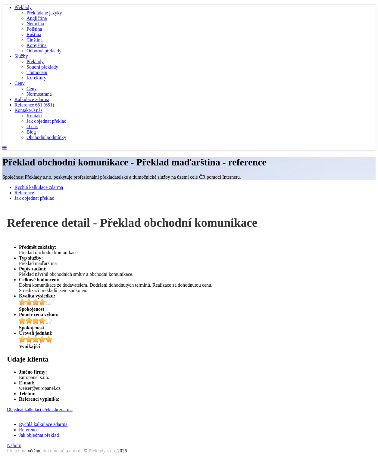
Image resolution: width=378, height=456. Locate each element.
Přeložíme (17, 450)
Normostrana (39, 94)
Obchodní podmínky (46, 137)
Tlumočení (37, 72)
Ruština (34, 34)
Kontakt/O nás (28, 110)
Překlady (23, 7)
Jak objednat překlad (46, 121)
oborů (74, 450)
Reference (34, 104)
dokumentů (53, 450)
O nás (32, 126)
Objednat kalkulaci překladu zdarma (40, 409)
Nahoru (14, 445)
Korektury (36, 77)
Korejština (37, 45)
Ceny (19, 83)
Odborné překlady (44, 50)
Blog (31, 131)
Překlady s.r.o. (102, 450)
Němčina (35, 23)
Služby (21, 56)
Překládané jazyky (44, 12)
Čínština (34, 39)
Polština (34, 29)
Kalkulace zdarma (31, 99)
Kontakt (34, 115)
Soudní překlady (42, 66)
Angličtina (37, 18)
